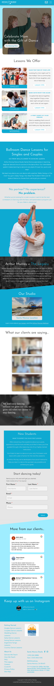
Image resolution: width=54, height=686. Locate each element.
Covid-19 (7, 667)
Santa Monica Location (27, 318)
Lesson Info (39, 85)
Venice (41, 670)
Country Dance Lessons (13, 648)
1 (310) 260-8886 (33, 655)
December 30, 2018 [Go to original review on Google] (21, 539)
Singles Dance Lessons (12, 628)
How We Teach (9, 657)
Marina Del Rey (31, 668)
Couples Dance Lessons (13, 630)
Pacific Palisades (41, 668)
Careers (7, 664)
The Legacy (8, 662)
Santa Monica (35, 670)
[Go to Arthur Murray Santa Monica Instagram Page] (47, 652)
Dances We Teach (11, 655)
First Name (11, 484)
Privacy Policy (9, 669)
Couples (14, 109)
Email (8, 494)
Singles (14, 87)
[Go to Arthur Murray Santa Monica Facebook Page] (44, 652)
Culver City (35, 666)
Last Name (32, 484)
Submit (43, 515)
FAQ (6, 659)
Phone (9, 503)
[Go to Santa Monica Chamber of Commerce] (38, 637)
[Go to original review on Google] (41, 537)
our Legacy (22, 323)
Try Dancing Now (12, 46)
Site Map (7, 672)
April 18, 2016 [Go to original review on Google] (19, 579)
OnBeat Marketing (35, 682)
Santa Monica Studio (35, 652)
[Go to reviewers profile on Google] (13, 538)
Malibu (41, 666)
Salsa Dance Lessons (12, 638)
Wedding (14, 131)
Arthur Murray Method (40, 323)
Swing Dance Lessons (12, 640)
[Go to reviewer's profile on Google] (13, 558)
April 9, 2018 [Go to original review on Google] (19, 559)
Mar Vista (46, 666)
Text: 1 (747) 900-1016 (34, 658)
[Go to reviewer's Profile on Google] (13, 579)
